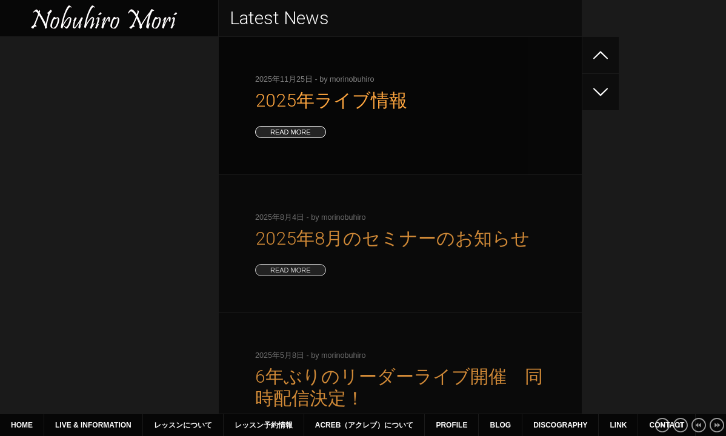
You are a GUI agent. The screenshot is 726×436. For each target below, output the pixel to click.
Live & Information (93, 425)
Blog (500, 425)
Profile (451, 425)
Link (618, 425)
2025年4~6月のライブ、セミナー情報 (83, 145)
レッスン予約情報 (264, 425)
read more (290, 132)
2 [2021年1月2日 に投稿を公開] (154, 244)
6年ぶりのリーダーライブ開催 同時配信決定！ (102, 123)
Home (22, 425)
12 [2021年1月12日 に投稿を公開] (45, 272)
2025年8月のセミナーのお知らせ (73, 102)
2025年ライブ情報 (46, 80)
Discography (560, 425)
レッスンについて (183, 425)
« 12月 (24, 314)
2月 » (134, 314)
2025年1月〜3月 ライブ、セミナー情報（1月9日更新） (107, 177)
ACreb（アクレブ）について (364, 425)
